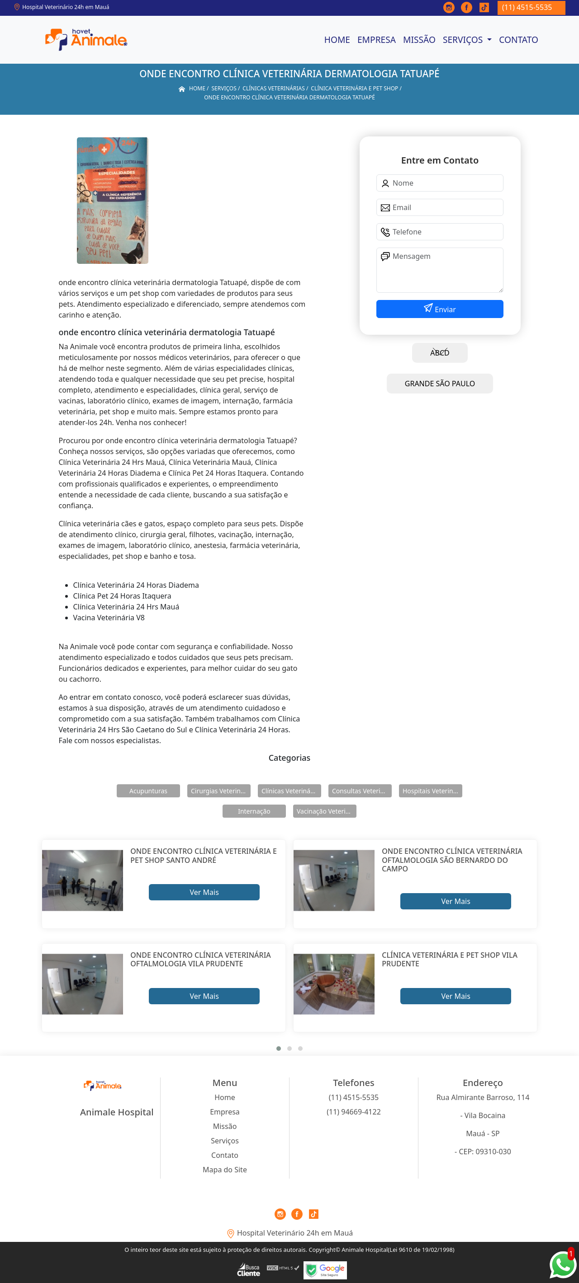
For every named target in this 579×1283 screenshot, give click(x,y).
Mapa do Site (225, 1170)
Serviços (464, 39)
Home (337, 39)
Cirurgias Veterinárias (221, 791)
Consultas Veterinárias (362, 791)
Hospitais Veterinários (432, 791)
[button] (278, 1048)
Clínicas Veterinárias (291, 791)
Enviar (444, 309)
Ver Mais (204, 892)
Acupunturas (148, 791)
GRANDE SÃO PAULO (440, 384)
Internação (254, 811)
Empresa (376, 39)
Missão (419, 39)
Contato (518, 39)
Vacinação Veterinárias (326, 811)
